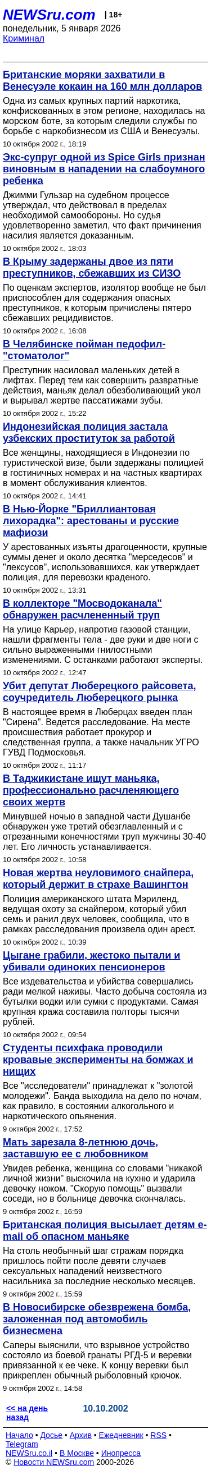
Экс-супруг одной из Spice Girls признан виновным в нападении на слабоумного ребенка (104, 169)
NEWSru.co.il (29, 1453)
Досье (51, 1435)
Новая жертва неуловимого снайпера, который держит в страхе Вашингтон (98, 878)
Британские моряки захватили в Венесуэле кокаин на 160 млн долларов (102, 80)
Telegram (22, 1444)
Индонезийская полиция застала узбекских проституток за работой (89, 432)
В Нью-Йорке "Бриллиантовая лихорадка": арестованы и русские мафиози (91, 520)
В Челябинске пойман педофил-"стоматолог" (84, 349)
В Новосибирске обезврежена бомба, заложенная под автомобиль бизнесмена (97, 1319)
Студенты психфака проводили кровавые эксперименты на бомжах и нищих (98, 1059)
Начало (19, 1435)
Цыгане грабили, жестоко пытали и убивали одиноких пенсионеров (91, 961)
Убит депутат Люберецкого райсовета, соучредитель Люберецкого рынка (99, 691)
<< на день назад (27, 1413)
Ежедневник (121, 1435)
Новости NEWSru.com (54, 1462)
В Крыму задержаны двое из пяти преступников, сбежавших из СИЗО (92, 267)
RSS (158, 1435)
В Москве (77, 1453)
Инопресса (121, 1453)
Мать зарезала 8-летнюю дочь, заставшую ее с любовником (80, 1148)
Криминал (23, 38)
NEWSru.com (49, 14)
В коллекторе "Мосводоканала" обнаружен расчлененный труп (82, 609)
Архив (81, 1435)
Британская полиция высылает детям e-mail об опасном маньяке (104, 1230)
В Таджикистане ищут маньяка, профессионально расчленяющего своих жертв (91, 790)
